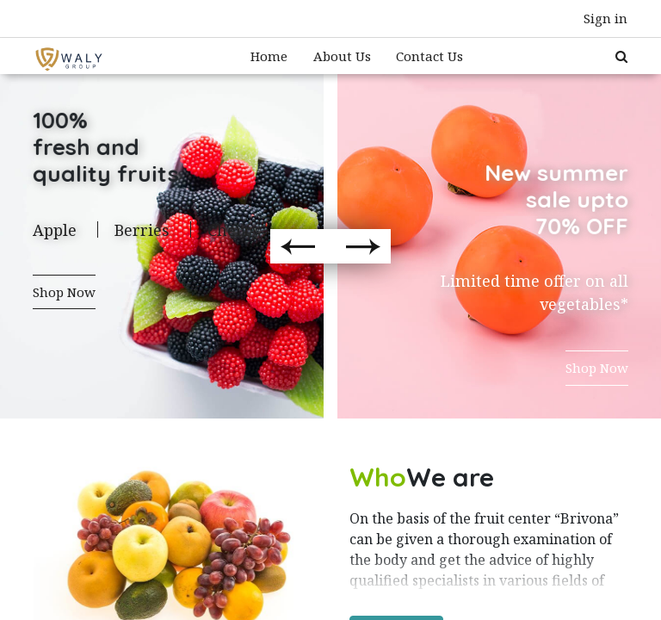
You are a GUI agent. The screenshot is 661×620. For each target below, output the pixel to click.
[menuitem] (269, 56)
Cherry (233, 230)
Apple (55, 230)
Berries (142, 230)
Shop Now (64, 292)
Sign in (605, 18)
